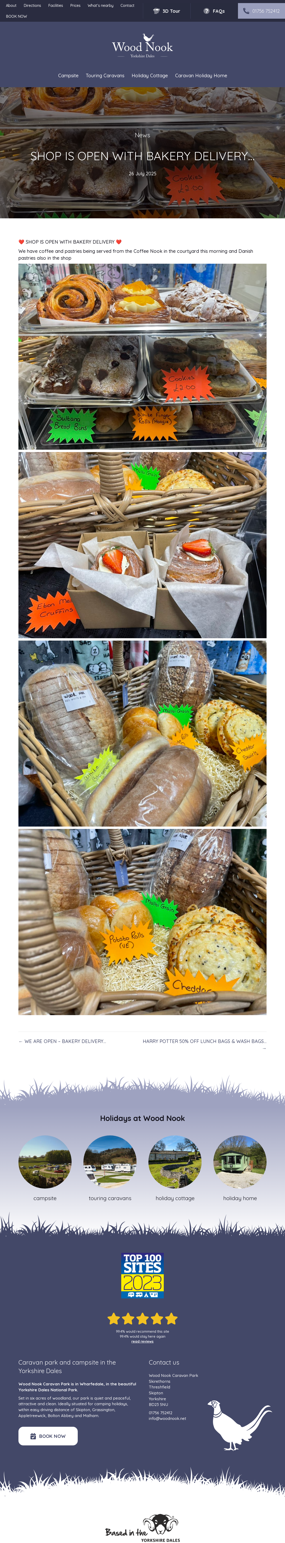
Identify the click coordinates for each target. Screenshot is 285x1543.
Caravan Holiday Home (201, 75)
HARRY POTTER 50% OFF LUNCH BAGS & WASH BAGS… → (205, 1044)
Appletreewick (32, 1415)
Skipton (83, 1409)
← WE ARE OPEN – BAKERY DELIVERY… (62, 1041)
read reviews (142, 1341)
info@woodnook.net (167, 1418)
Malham (90, 1415)
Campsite (68, 75)
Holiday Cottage (150, 75)
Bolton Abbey (60, 1415)
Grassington (103, 1409)
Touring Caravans (105, 75)
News (142, 135)
